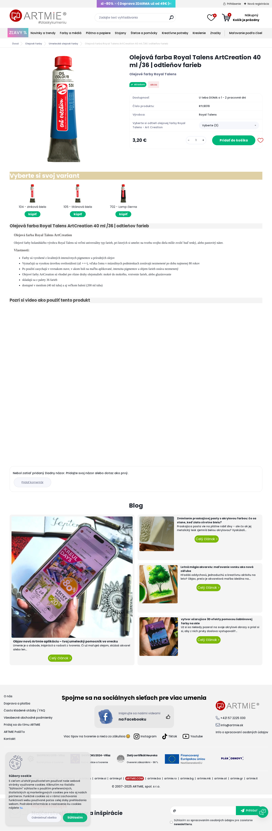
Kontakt (9, 739)
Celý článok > (60, 658)
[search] (171, 19)
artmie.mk (204, 778)
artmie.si (100, 778)
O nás (8, 696)
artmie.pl (116, 778)
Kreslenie (199, 33)
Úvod (15, 43)
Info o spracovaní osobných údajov (242, 732)
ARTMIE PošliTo (14, 732)
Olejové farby (33, 43)
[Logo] (38, 17)
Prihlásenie (234, 4)
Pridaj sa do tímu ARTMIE (22, 725)
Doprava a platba (17, 703)
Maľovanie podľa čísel (245, 33)
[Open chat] (262, 812)
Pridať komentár (32, 482)
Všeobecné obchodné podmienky (28, 718)
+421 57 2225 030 (233, 718)
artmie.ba (154, 778)
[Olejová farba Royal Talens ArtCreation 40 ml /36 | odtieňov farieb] (63, 108)
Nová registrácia (258, 4)
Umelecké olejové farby (63, 43)
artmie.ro (170, 778)
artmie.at (220, 778)
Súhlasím (75, 817)
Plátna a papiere (98, 33)
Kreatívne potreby (175, 33)
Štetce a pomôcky (144, 33)
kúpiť (32, 214)
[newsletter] (249, 810)
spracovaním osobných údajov (212, 820)
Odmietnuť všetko (44, 817)
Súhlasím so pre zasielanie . (213, 822)
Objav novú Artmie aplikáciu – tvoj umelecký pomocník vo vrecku (65, 641)
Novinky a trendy (43, 33)
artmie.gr (236, 778)
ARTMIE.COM (134, 778)
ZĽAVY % (18, 33)
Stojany (120, 33)
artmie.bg (187, 778)
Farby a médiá (70, 33)
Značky (215, 33)
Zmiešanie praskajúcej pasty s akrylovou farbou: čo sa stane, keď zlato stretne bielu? (216, 520)
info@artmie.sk (232, 725)
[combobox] (229, 125)
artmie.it (252, 778)
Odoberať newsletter (100, 810)
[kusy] (196, 140)
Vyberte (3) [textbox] (210, 125)
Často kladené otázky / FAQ (24, 710)
